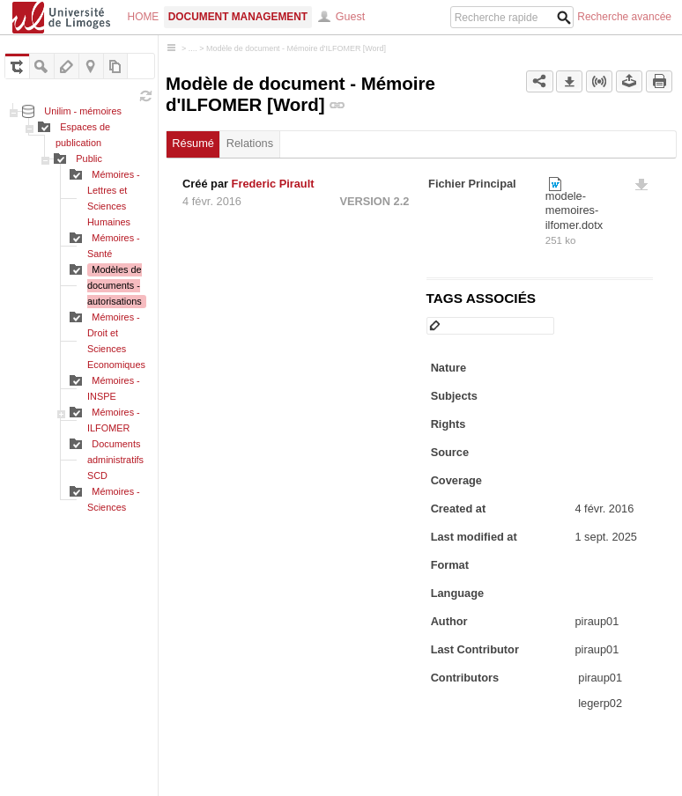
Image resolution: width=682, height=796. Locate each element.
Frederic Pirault (273, 183)
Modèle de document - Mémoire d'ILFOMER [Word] (296, 48)
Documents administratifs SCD (115, 460)
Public (89, 158)
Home (143, 17)
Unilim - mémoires (83, 111)
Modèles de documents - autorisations (114, 285)
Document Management (238, 17)
